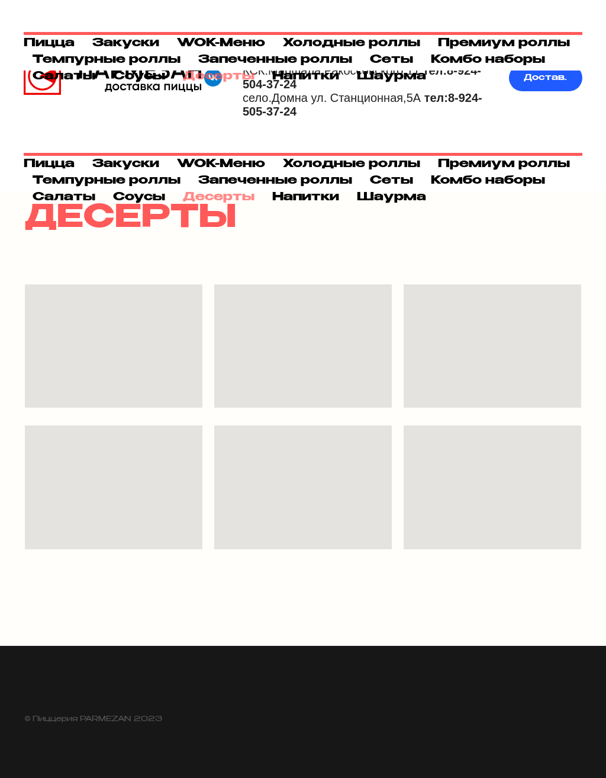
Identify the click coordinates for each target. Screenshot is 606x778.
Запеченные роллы (275, 181)
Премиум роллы (504, 164)
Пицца (49, 164)
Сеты (391, 181)
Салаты (64, 197)
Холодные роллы (351, 164)
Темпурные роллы (106, 181)
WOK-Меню (221, 164)
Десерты (218, 197)
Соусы (139, 197)
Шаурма (391, 197)
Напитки (305, 197)
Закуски (125, 164)
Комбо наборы (488, 181)
